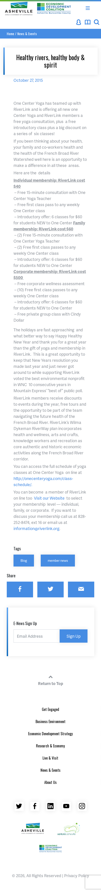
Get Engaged (50, 709)
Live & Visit (50, 758)
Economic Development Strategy (50, 733)
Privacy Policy (76, 875)
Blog (23, 560)
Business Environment (50, 721)
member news (58, 560)
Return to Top (50, 679)
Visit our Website (49, 498)
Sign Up (74, 636)
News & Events (27, 33)
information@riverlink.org (36, 528)
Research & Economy (50, 746)
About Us (50, 782)
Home (10, 33)
